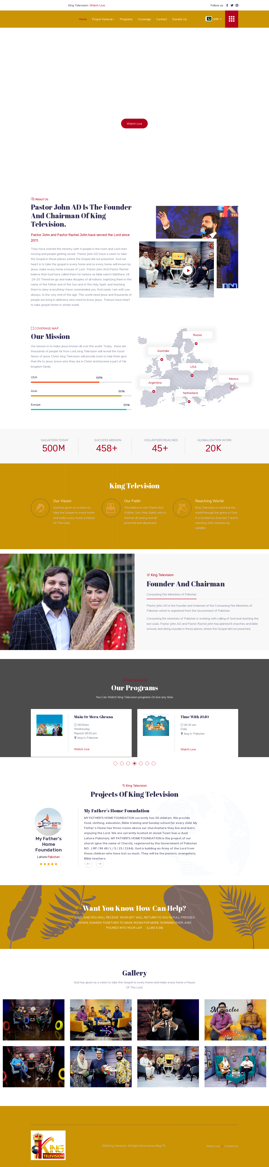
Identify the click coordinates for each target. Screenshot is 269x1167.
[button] (115, 763)
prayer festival (103, 19)
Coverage (144, 19)
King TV (161, 1145)
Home (83, 19)
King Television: (86, 5)
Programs (126, 19)
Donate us (179, 19)
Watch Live (81, 749)
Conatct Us (231, 1146)
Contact (161, 19)
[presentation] (88, 864)
